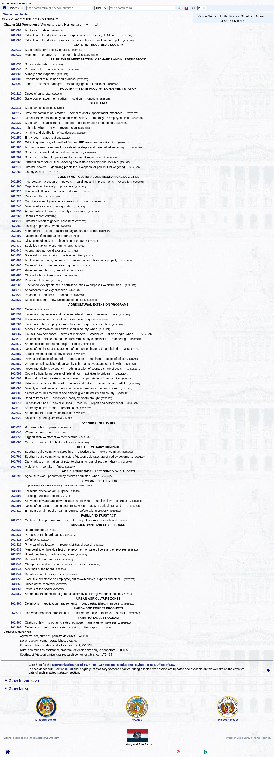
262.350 (18, 211)
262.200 (18, 98)
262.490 (18, 280)
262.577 (18, 348)
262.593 (18, 373)
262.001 (18, 30)
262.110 (18, 93)
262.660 (18, 442)
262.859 (18, 594)
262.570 (18, 339)
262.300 (18, 186)
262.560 (18, 324)
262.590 (18, 368)
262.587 (18, 363)
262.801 (18, 496)
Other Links (18, 688)
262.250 (18, 137)
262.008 (18, 40)
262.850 (18, 579)
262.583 (18, 358)
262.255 (18, 142)
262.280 (18, 172)
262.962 (18, 627)
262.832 (18, 549)
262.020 (18, 54)
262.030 (18, 64)
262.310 (18, 191)
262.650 (18, 437)
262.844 (18, 569)
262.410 (18, 240)
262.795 (18, 476)
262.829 (18, 544)
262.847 (18, 574)
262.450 (18, 255)
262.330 (18, 201)
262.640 (18, 432)
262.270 (18, 167)
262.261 (18, 152)
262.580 (18, 354)
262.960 (18, 622)
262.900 (18, 603)
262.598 (18, 383)
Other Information (24, 680)
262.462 (18, 260)
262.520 (18, 295)
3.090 (69, 669)
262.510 (18, 290)
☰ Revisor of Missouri (18, 3)
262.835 (18, 554)
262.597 (18, 378)
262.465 (18, 265)
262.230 (18, 127)
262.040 (18, 69)
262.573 (18, 344)
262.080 (18, 79)
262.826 (18, 539)
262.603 (18, 393)
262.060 (18, 74)
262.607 (18, 398)
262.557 (18, 319)
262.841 (18, 564)
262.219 (18, 118)
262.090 (18, 84)
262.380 (18, 226)
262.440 (18, 250)
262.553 (18, 314)
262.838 (18, 559)
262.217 (18, 113)
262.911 (18, 613)
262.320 (18, 196)
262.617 (18, 412)
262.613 (18, 408)
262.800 (18, 491)
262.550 (18, 309)
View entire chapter (16, 14)
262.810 (18, 510)
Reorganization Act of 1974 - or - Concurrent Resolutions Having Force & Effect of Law (113, 664)
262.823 (18, 534)
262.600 (18, 388)
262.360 (18, 216)
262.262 (18, 157)
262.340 (18, 206)
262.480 (18, 275)
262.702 (18, 461)
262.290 (18, 181)
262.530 (18, 300)
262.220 (18, 122)
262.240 (18, 132)
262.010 (18, 49)
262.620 (18, 418)
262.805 (18, 505)
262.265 (18, 162)
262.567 (18, 334)
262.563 (18, 329)
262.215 (18, 108)
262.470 (18, 270)
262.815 (18, 520)
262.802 (18, 500)
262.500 (18, 285)
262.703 (18, 466)
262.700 (18, 451)
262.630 (18, 427)
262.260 (18, 147)
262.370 (18, 221)
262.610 (18, 403)
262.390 (18, 231)
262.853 (18, 584)
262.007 (18, 35)
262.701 (18, 456)
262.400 (18, 235)
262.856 (18, 589)
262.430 (18, 245)
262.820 (18, 530)
